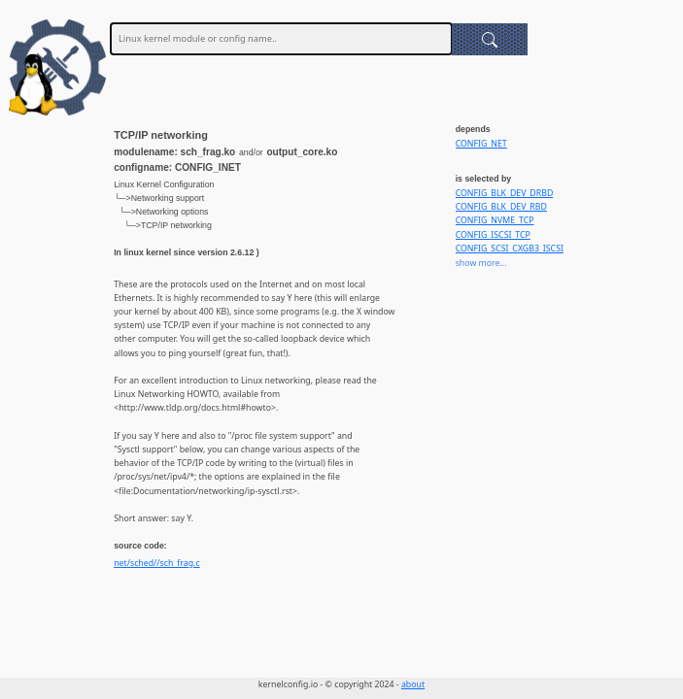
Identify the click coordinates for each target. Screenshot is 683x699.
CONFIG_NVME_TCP (495, 220)
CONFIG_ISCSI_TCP (493, 235)
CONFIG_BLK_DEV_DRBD (505, 193)
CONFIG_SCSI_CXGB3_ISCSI (509, 248)
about (413, 684)
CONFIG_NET (481, 144)
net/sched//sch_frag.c (157, 563)
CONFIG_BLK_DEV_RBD (501, 207)
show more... (481, 263)
